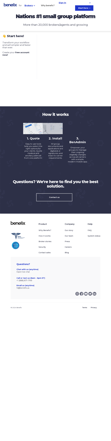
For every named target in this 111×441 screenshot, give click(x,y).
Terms (84, 307)
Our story (69, 230)
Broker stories (45, 241)
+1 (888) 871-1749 (24, 280)
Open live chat (23, 272)
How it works (45, 236)
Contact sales (45, 252)
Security (42, 247)
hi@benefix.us (23, 288)
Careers (68, 247)
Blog (67, 252)
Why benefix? (48, 5)
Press (67, 241)
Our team (69, 236)
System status (94, 236)
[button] (30, 5)
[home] (10, 4)
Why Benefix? (45, 230)
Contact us (54, 197)
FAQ (90, 230)
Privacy (94, 307)
